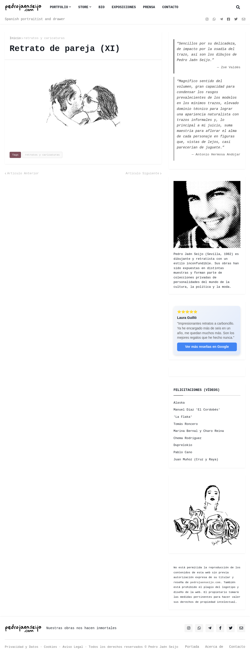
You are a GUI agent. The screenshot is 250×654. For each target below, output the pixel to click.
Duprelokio (183, 445)
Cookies (50, 647)
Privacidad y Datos (21, 647)
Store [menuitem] (83, 7)
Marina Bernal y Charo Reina (199, 431)
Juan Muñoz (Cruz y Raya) (196, 459)
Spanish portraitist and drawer (35, 19)
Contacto (237, 647)
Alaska (179, 403)
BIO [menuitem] (101, 7)
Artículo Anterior (23, 173)
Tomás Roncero (186, 424)
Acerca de (214, 647)
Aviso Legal (73, 647)
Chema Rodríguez (187, 438)
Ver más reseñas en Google (207, 347)
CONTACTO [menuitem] (170, 7)
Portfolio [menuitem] (59, 7)
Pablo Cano (183, 452)
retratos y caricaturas (44, 38)
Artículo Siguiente (142, 173)
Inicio (15, 38)
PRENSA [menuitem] (149, 7)
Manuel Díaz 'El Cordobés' (197, 410)
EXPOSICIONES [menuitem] (124, 7)
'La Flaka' (183, 417)
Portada (192, 647)
